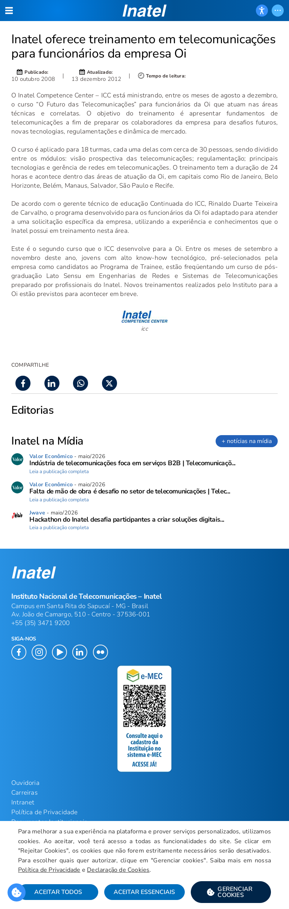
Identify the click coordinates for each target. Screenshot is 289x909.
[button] (231, 892)
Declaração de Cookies (118, 870)
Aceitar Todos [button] (58, 892)
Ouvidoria (25, 782)
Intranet (23, 802)
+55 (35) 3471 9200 (40, 623)
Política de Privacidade (49, 870)
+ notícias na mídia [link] (247, 441)
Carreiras (24, 792)
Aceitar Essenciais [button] (144, 892)
